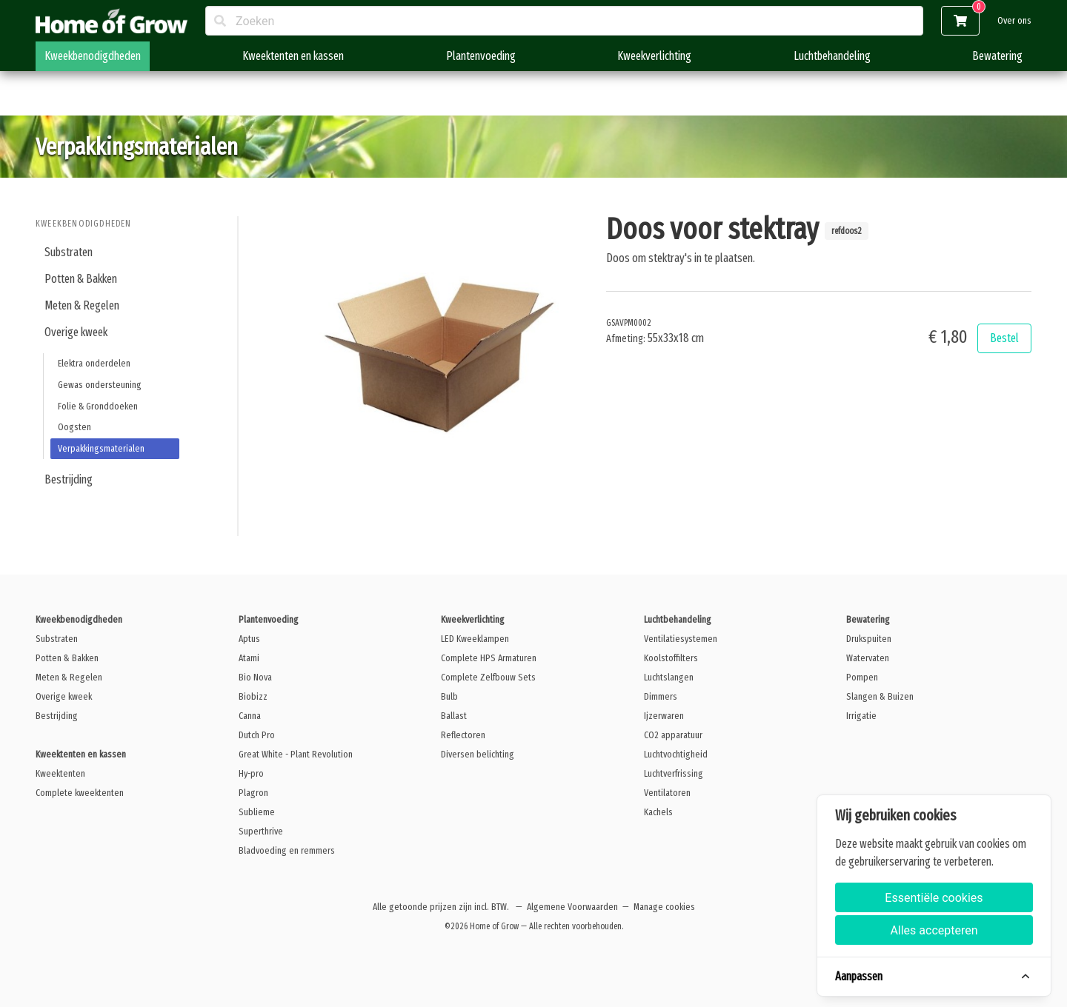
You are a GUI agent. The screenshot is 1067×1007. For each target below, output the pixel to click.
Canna (250, 715)
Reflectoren (463, 734)
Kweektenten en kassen (293, 56)
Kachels (658, 811)
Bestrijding (68, 479)
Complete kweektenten (80, 792)
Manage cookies (664, 906)
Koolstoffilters (671, 657)
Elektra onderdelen (94, 363)
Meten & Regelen (81, 305)
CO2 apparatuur (673, 734)
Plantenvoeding (481, 56)
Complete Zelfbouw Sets (488, 677)
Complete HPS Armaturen (488, 657)
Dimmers (660, 696)
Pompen (862, 677)
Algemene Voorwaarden (572, 906)
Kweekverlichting (654, 56)
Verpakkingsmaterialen (101, 448)
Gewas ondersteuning (100, 384)
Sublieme (257, 811)
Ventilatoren (667, 792)
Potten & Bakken (80, 279)
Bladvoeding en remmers (287, 850)
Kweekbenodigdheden (92, 56)
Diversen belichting (477, 754)
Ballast (454, 715)
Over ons (1014, 20)
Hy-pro (251, 773)
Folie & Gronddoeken (98, 406)
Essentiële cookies (934, 898)
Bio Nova (255, 677)
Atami (249, 657)
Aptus (249, 638)
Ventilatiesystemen (680, 638)
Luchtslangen (669, 677)
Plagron (253, 792)
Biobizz (253, 696)
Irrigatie (861, 715)
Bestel (1004, 338)
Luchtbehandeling (832, 56)
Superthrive (261, 831)
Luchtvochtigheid (676, 754)
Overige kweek (75, 332)
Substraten (68, 252)
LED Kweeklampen (475, 638)
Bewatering (997, 56)
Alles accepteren (933, 930)
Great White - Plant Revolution (296, 754)
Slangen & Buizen (880, 696)
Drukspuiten (868, 638)
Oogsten (74, 426)
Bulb (449, 696)
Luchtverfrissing (673, 773)
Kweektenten (60, 773)
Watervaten (867, 657)
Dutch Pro (257, 734)
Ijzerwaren (664, 715)
